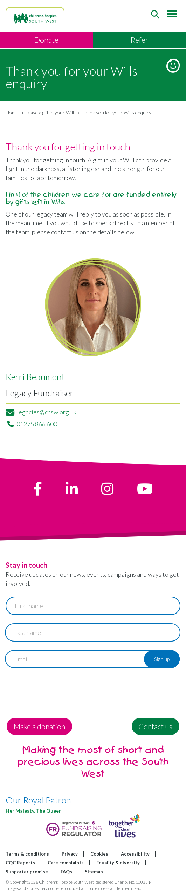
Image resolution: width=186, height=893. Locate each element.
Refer (139, 39)
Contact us (155, 726)
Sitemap (94, 871)
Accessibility (135, 854)
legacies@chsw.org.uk (46, 412)
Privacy (70, 854)
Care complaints (66, 862)
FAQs (66, 871)
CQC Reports (20, 862)
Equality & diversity (118, 862)
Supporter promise (27, 871)
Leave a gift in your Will (50, 112)
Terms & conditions (27, 854)
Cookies (99, 854)
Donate (46, 39)
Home (12, 112)
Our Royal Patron (38, 800)
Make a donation (39, 726)
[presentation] (59, 690)
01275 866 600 (36, 424)
